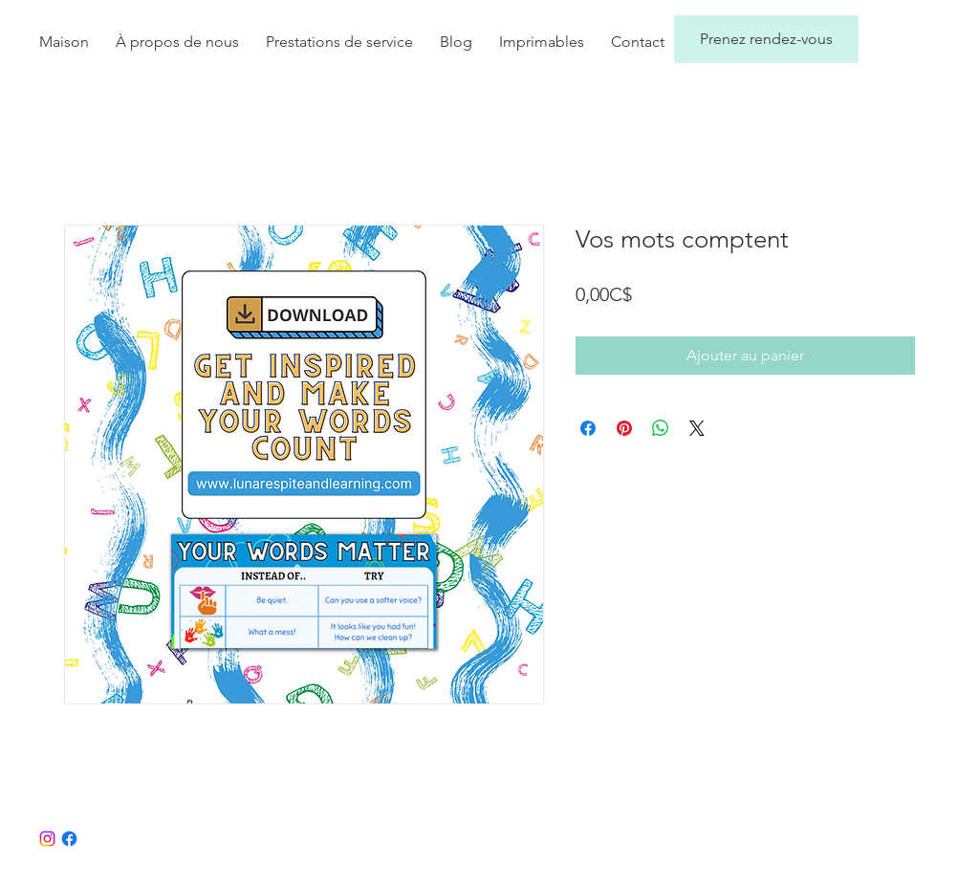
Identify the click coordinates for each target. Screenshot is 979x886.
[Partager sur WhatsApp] (660, 428)
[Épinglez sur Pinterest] (624, 428)
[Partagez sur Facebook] (588, 428)
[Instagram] (47, 839)
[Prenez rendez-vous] (766, 39)
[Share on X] (696, 428)
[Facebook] (69, 839)
